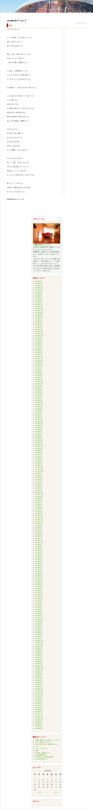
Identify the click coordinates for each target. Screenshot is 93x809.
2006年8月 (38, 724)
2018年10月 (39, 448)
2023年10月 (39, 336)
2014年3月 (38, 557)
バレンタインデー (41, 748)
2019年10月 (39, 425)
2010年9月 (38, 622)
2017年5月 (38, 482)
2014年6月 (38, 551)
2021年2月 (38, 398)
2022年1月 (38, 379)
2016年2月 (38, 513)
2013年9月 (38, 563)
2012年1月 (38, 592)
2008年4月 (38, 682)
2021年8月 (38, 386)
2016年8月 (38, 501)
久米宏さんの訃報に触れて (44, 757)
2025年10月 (39, 290)
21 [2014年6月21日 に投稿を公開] (56, 784)
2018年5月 (38, 459)
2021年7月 (38, 388)
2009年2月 (38, 661)
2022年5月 (38, 371)
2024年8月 (38, 317)
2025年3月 (38, 302)
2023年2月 (38, 352)
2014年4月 (38, 555)
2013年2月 (38, 576)
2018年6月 (38, 457)
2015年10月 (39, 521)
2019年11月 (39, 423)
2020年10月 (39, 405)
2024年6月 (38, 321)
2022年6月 (38, 369)
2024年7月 (38, 319)
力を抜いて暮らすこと (43, 753)
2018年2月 (38, 465)
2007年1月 (38, 714)
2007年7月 (38, 701)
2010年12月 (39, 618)
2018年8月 (38, 452)
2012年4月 (38, 588)
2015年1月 (38, 538)
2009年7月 (38, 651)
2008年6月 (38, 678)
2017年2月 (38, 488)
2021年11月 (39, 384)
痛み (11, 25)
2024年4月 (38, 325)
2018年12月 (39, 444)
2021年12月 (39, 381)
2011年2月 (38, 613)
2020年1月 (38, 419)
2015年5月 (38, 530)
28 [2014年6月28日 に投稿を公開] (56, 787)
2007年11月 (39, 693)
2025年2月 (38, 304)
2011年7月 (38, 603)
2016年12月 (39, 492)
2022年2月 (38, 377)
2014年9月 (38, 544)
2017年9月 (38, 473)
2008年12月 (39, 666)
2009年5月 (38, 655)
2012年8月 (38, 582)
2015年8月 (38, 526)
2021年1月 (38, 400)
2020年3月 (38, 417)
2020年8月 (38, 409)
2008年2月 (38, 687)
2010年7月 (38, 626)
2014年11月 (39, 542)
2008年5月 (38, 680)
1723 (36, 746)
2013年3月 (38, 574)
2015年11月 (39, 519)
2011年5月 (38, 607)
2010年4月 (38, 632)
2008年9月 (38, 672)
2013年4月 (38, 572)
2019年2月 (38, 440)
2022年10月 (39, 361)
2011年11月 (39, 597)
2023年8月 (38, 340)
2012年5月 (38, 586)
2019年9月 (38, 427)
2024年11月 (39, 310)
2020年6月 (38, 411)
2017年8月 (38, 476)
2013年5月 (38, 569)
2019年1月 (38, 442)
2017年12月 (39, 467)
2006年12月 (39, 716)
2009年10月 (39, 645)
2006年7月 (38, 726)
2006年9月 (38, 722)
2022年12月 (39, 356)
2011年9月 (38, 599)
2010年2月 (38, 636)
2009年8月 (38, 649)
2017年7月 (38, 478)
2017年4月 (38, 484)
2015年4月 (38, 532)
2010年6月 (38, 628)
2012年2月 (38, 590)
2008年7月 (38, 676)
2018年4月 (38, 461)
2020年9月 (38, 407)
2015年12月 (39, 517)
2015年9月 (38, 523)
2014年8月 (38, 547)
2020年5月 (38, 413)
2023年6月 (38, 344)
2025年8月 (38, 294)
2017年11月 (39, 469)
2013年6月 (38, 567)
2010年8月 (38, 624)
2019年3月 (38, 438)
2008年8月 (38, 674)
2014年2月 (38, 559)
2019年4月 (38, 436)
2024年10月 (39, 313)
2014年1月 (38, 561)
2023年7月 (38, 342)
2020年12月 (39, 402)
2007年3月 (38, 709)
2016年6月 (38, 505)
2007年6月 (38, 703)
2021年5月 (38, 392)
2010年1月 (38, 638)
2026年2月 (38, 283)
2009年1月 (38, 663)
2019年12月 (39, 421)
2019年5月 (38, 434)
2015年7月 (38, 528)
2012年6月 (38, 584)
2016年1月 (38, 515)
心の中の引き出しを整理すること (47, 744)
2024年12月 (39, 308)
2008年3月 (38, 684)
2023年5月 (38, 346)
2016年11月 (39, 494)
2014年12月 (39, 540)
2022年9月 (38, 363)
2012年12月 (39, 580)
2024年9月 (38, 315)
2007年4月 (38, 707)
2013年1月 (38, 578)
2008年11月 (39, 668)
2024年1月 (38, 329)
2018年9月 (38, 450)
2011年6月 (38, 605)
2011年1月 (38, 616)
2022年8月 (38, 365)
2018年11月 (39, 446)
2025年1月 (38, 306)
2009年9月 (38, 647)
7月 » (56, 792)
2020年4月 (38, 415)
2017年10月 (39, 471)
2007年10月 (39, 695)
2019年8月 (38, 430)
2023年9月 (38, 338)
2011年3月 (38, 611)
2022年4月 (38, 373)
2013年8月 (38, 565)
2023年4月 (38, 348)
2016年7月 (38, 503)
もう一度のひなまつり (43, 742)
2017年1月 (38, 490)
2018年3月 (38, 463)
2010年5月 (38, 630)
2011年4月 (38, 609)
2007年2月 (38, 712)
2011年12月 (39, 595)
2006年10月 (39, 720)
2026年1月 (38, 285)
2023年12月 (39, 331)
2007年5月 (38, 705)
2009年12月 (39, 640)
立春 (36, 750)
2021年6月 (38, 390)
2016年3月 (38, 511)
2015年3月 (38, 534)
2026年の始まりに (41, 759)
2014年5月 (38, 553)
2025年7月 (38, 296)
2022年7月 (38, 367)
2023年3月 (38, 350)
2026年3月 (38, 281)
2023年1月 (38, 354)
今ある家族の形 (40, 755)
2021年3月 (38, 396)
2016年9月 (38, 498)
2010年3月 (38, 634)
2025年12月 (39, 288)
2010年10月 (39, 620)
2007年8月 (38, 699)
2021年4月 (38, 394)
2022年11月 (39, 359)
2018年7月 (38, 455)
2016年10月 (39, 496)
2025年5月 (38, 298)
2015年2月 (38, 536)
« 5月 (39, 792)
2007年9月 (38, 697)
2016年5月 (38, 507)
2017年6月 (38, 480)
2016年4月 (38, 509)
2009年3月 (38, 659)
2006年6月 (38, 728)
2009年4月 (38, 657)
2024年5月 (38, 323)
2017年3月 (38, 486)
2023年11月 (39, 333)
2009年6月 (38, 653)
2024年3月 (38, 327)
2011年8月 (38, 601)
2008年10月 (39, 670)
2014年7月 (38, 549)
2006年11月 (39, 718)
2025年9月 (38, 292)
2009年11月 (39, 643)
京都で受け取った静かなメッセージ (47, 740)
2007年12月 (39, 691)
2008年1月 (38, 689)
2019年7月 (38, 432)
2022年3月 (38, 375)
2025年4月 (38, 300)
